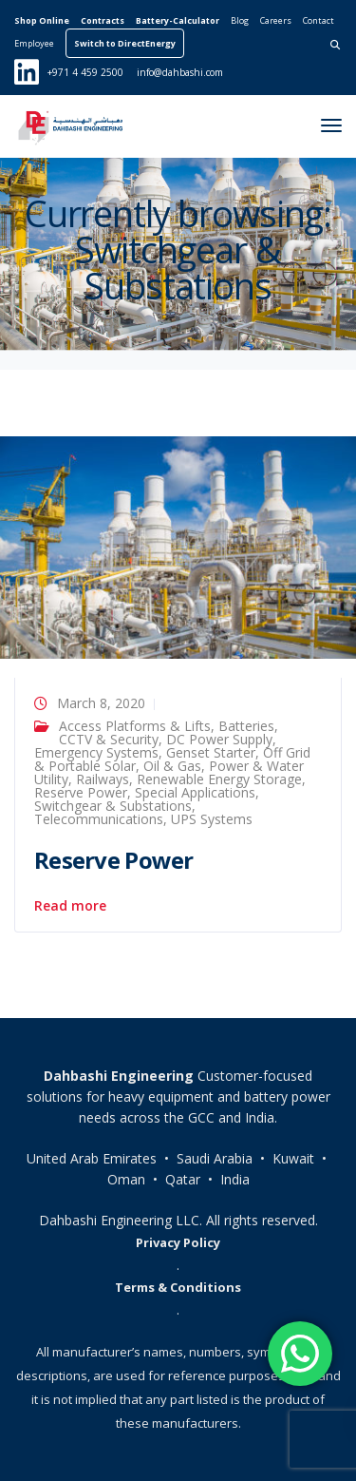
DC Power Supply (219, 739)
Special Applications (195, 792)
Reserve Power (80, 792)
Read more (70, 906)
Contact (318, 20)
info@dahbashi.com (180, 72)
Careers (275, 20)
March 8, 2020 (101, 703)
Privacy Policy (178, 1242)
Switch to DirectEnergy (125, 43)
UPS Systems (212, 819)
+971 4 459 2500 (85, 72)
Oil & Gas (172, 766)
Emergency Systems (96, 752)
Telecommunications (98, 819)
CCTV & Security (109, 739)
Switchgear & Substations (113, 806)
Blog (240, 20)
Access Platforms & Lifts (135, 726)
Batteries (246, 726)
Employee (34, 43)
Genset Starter (210, 752)
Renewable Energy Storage (219, 779)
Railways (102, 779)
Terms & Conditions (178, 1287)
